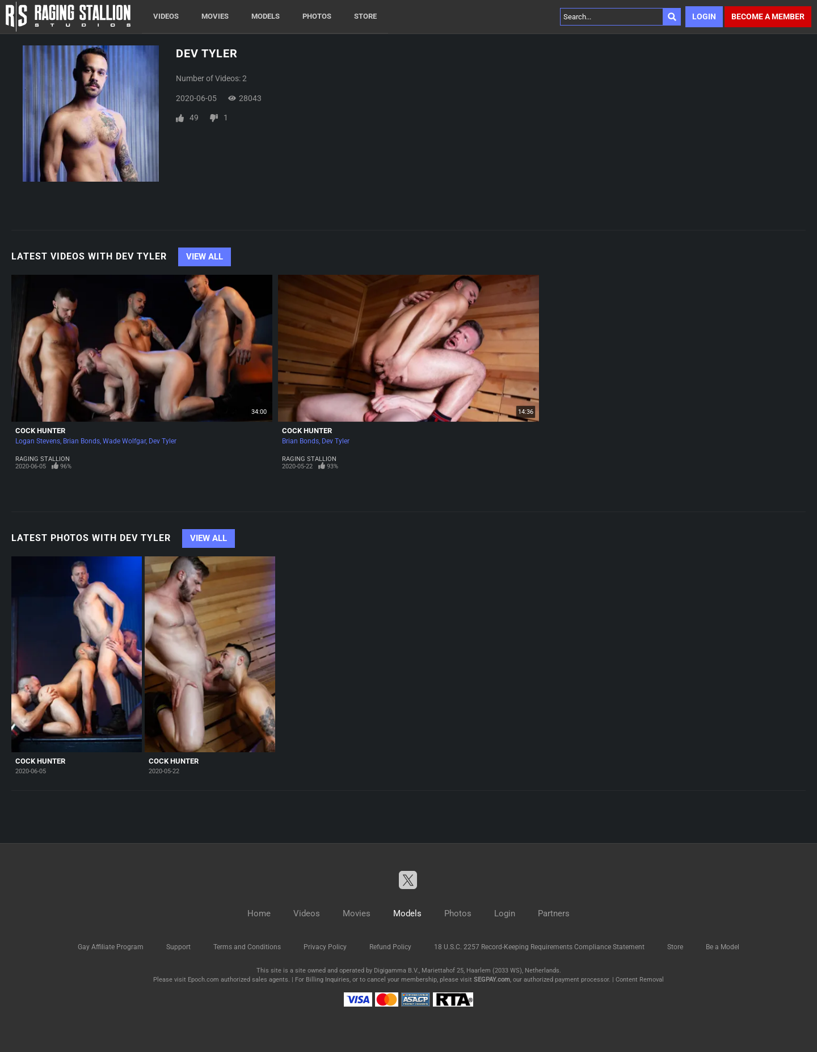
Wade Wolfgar (124, 441)
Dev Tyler (162, 441)
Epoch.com (203, 979)
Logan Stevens (37, 441)
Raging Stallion (42, 459)
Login (704, 16)
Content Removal (640, 979)
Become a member (768, 16)
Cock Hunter (40, 430)
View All (204, 257)
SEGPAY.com (492, 979)
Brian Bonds (81, 441)
